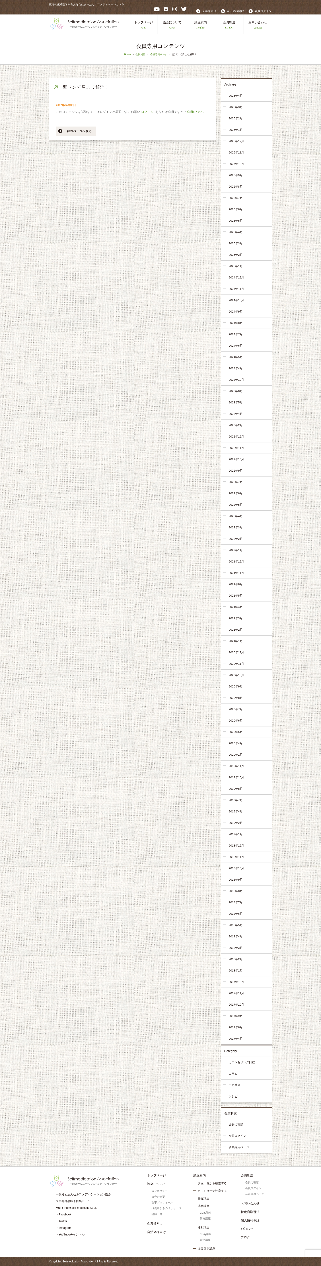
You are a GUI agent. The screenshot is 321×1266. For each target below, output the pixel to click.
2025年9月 (236, 175)
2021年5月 (236, 595)
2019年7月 (236, 800)
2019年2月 (236, 822)
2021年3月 (236, 618)
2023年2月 (236, 425)
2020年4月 (236, 743)
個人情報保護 (250, 1220)
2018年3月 (236, 947)
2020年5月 (236, 732)
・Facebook (63, 1214)
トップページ (143, 25)
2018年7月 (236, 902)
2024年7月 (236, 334)
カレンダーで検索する (212, 1190)
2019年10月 (236, 777)
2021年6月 (236, 584)
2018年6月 (236, 913)
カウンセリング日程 (242, 1062)
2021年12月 (236, 561)
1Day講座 (206, 1212)
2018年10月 (236, 868)
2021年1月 (236, 641)
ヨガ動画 (234, 1085)
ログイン (147, 112)
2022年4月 (236, 516)
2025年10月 (236, 164)
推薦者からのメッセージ (166, 1208)
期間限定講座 (206, 1248)
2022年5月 (236, 504)
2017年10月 (236, 1004)
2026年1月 (236, 129)
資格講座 (205, 1218)
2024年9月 (236, 311)
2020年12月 (236, 652)
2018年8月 (236, 891)
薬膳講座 (203, 1206)
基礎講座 (203, 1198)
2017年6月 (236, 1027)
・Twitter (61, 1221)
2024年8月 (236, 323)
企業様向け (209, 11)
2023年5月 (236, 402)
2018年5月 (236, 925)
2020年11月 (236, 663)
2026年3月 (236, 107)
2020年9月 (236, 686)
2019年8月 (236, 788)
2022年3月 (236, 527)
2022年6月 (236, 493)
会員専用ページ (158, 54)
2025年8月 (236, 186)
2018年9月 (236, 879)
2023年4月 (236, 413)
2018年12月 (236, 845)
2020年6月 (236, 720)
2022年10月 (236, 459)
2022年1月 (236, 550)
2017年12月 (236, 982)
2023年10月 (236, 379)
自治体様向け (235, 11)
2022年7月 (236, 482)
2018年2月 (236, 959)
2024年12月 (236, 277)
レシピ (233, 1096)
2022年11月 (236, 448)
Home (127, 54)
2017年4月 (236, 1038)
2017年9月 (236, 1016)
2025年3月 (236, 243)
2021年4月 (236, 607)
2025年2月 (236, 254)
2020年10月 (236, 675)
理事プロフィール (162, 1202)
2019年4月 (236, 811)
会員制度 (229, 25)
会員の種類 (236, 1124)
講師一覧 (157, 1214)
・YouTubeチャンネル (70, 1234)
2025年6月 (236, 209)
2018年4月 (236, 936)
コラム (233, 1073)
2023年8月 (236, 391)
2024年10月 (236, 300)
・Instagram (64, 1227)
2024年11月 (236, 288)
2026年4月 (236, 95)
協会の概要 (158, 1196)
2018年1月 (236, 970)
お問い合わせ (257, 25)
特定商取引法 (250, 1212)
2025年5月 (236, 220)
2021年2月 (236, 629)
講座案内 (200, 25)
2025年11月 (236, 152)
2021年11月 (236, 573)
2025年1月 (236, 266)
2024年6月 (236, 345)
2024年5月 (236, 357)
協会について (172, 25)
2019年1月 (236, 834)
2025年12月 (236, 141)
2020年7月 (236, 709)
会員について (196, 112)
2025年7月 (236, 198)
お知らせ (247, 1229)
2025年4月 (236, 232)
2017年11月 (236, 993)
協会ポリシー (160, 1190)
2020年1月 (236, 754)
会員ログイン (263, 11)
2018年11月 (236, 857)
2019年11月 (236, 766)
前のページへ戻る (79, 131)
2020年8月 (236, 697)
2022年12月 (236, 436)
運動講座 (203, 1227)
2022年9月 (236, 470)
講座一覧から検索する (212, 1183)
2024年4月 (236, 368)
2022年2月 (236, 538)
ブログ (245, 1237)
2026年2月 (236, 118)
